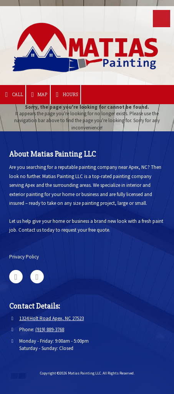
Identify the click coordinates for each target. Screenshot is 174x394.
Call (12, 94)
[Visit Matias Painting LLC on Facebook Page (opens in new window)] (37, 276)
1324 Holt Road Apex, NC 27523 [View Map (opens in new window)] (51, 318)
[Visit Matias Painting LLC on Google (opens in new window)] (16, 276)
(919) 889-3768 (49, 329)
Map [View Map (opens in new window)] (38, 94)
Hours (65, 94)
